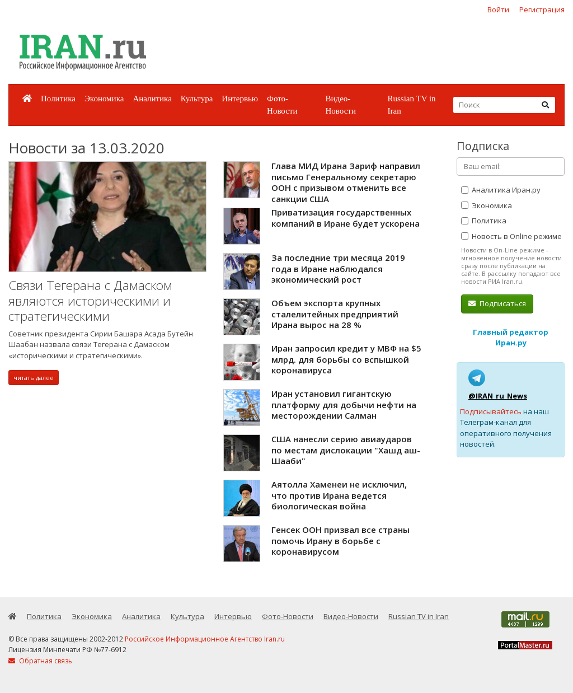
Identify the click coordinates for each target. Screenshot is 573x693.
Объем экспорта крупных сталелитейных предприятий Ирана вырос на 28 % (334, 313)
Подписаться (497, 303)
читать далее (33, 377)
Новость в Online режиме (511, 236)
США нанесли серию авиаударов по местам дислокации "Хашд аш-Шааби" (345, 449)
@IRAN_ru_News (497, 396)
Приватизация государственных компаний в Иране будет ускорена (345, 218)
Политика (58, 98)
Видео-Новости (340, 105)
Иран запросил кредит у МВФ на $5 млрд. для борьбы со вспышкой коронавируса (346, 359)
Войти (498, 9)
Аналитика (152, 98)
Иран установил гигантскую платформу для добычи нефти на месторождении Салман (343, 404)
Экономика (104, 98)
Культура (197, 98)
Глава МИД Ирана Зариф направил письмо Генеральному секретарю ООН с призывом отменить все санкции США (345, 182)
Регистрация (542, 9)
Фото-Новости (282, 105)
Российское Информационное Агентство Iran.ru (205, 639)
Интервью (240, 98)
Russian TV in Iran (411, 105)
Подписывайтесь (491, 411)
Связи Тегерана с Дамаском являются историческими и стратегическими (90, 301)
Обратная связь (40, 661)
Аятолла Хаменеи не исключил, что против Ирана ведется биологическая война (339, 495)
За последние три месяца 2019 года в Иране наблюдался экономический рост (338, 268)
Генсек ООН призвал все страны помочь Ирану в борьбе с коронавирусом (340, 540)
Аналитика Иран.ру (501, 190)
